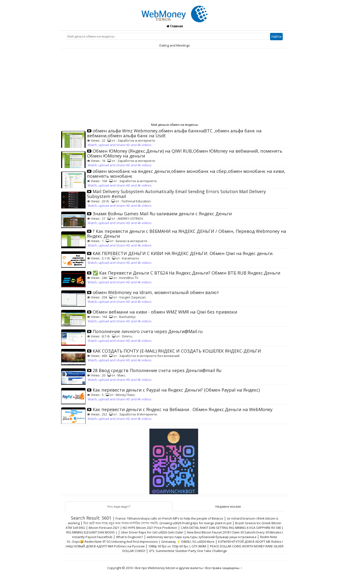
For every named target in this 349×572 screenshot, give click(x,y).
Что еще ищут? (118, 506)
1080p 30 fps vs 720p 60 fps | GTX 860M (177, 546)
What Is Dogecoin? (129, 537)
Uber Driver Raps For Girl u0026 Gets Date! (152, 532)
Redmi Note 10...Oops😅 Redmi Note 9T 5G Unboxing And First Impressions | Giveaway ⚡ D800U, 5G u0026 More (171, 539)
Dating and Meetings (174, 45)
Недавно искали (228, 506)
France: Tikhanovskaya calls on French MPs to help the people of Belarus (169, 518)
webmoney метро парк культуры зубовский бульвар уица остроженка (201, 537)
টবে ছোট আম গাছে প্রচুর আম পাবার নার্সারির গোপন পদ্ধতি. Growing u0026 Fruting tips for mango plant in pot (157, 523)
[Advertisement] (174, 85)
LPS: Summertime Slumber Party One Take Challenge (188, 551)
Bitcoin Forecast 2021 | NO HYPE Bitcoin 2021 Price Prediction (133, 527)
